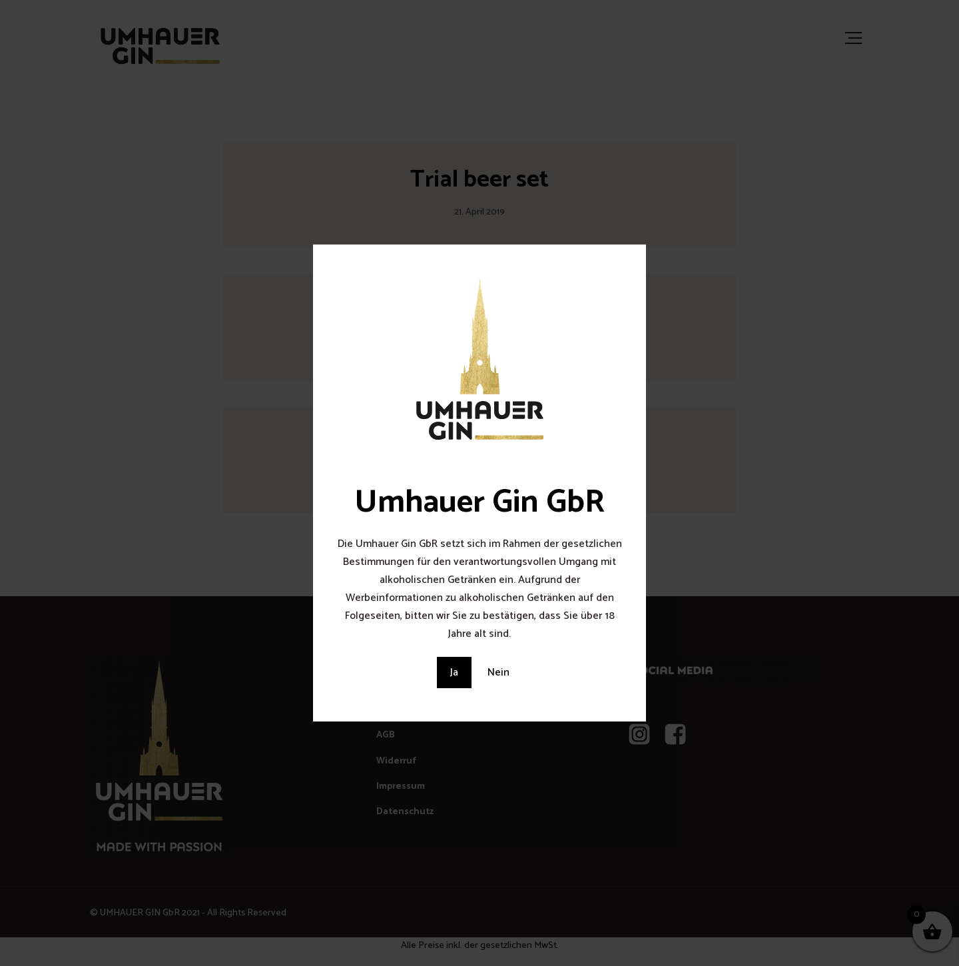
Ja (454, 673)
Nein (498, 673)
